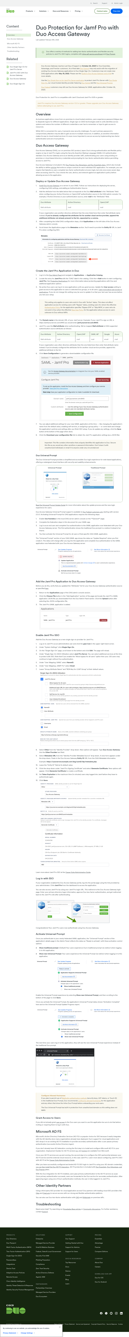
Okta (37, 1198)
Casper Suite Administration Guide (79, 877)
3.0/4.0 (85, 1156)
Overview (11, 35)
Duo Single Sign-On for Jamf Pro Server (18, 68)
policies (54, 173)
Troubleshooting (13, 51)
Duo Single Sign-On (17, 84)
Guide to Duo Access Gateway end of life (97, 76)
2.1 (77, 1156)
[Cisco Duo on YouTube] (111, 1318)
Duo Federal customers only (93, 517)
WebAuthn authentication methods (75, 1103)
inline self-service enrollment (93, 54)
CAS (77, 1203)
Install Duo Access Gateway (49, 191)
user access (60, 1127)
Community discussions (93, 1214)
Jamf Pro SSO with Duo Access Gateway (19, 74)
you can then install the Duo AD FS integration (53, 1172)
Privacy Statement (9, 1333)
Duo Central (91, 85)
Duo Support (85, 71)
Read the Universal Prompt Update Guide (51, 510)
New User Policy (78, 315)
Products (30, 11)
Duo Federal (46, 92)
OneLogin (47, 1198)
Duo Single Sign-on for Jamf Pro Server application (66, 83)
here (47, 593)
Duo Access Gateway (15, 39)
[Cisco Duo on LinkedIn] (121, 1318)
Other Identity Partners (15, 47)
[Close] (60, 1327)
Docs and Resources (62, 11)
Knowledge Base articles (72, 1214)
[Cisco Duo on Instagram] (116, 1318)
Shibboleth (87, 1203)
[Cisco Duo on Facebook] (101, 1318)
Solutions (44, 11)
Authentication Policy (53, 312)
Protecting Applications (59, 286)
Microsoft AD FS (13, 44)
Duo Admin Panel (55, 280)
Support (45, 1217)
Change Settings (27, 1333)
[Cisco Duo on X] (106, 1318)
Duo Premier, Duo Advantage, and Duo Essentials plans (86, 170)
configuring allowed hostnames (93, 1106)
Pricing (79, 11)
